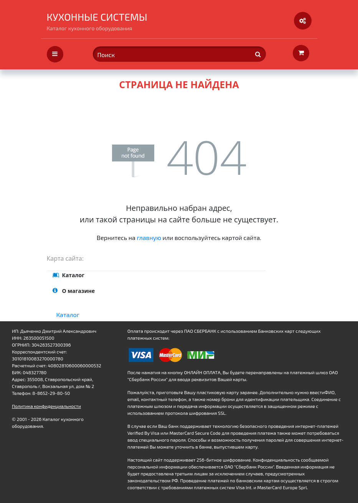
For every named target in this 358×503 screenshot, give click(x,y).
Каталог (68, 314)
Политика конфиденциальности (46, 406)
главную (149, 237)
